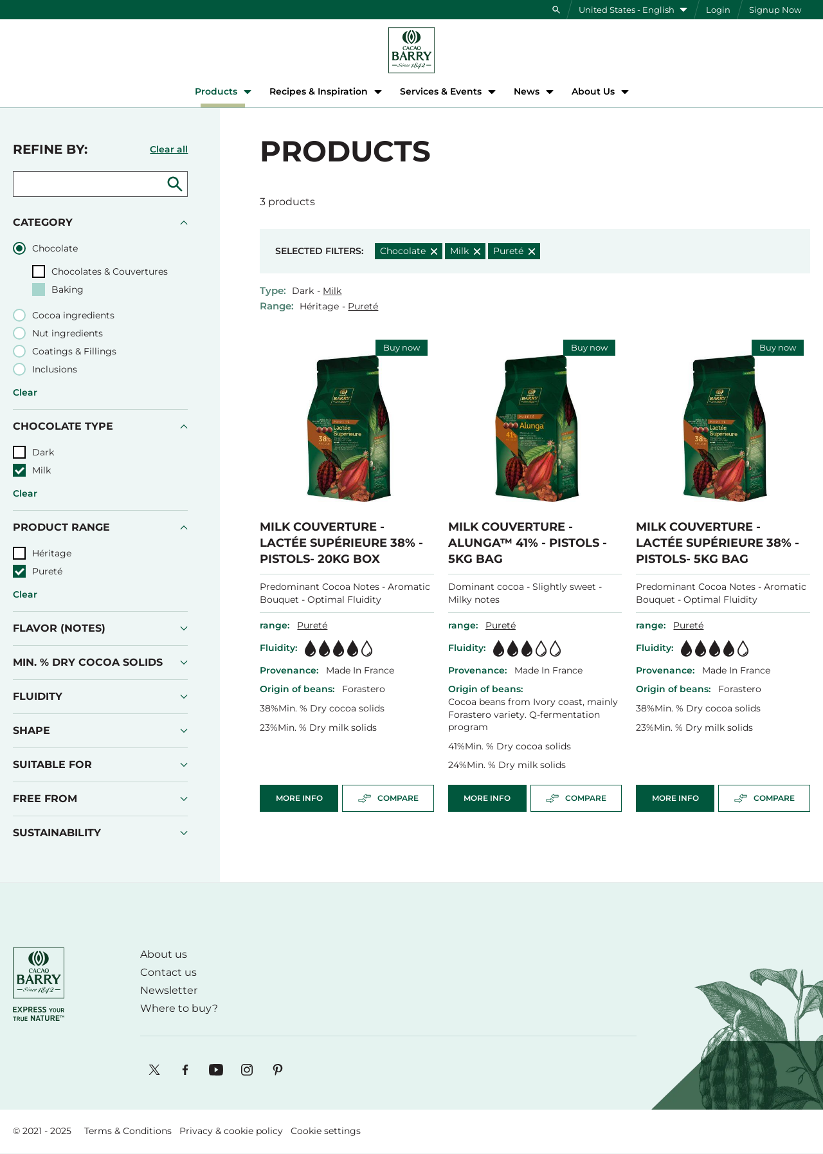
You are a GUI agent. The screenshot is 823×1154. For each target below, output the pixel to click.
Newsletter (168, 990)
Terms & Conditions (128, 1131)
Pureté (363, 306)
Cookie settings (326, 1131)
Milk (332, 291)
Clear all (169, 149)
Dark (303, 291)
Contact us (168, 972)
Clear (25, 392)
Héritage (319, 306)
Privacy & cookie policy (231, 1131)
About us (163, 954)
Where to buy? (179, 1008)
